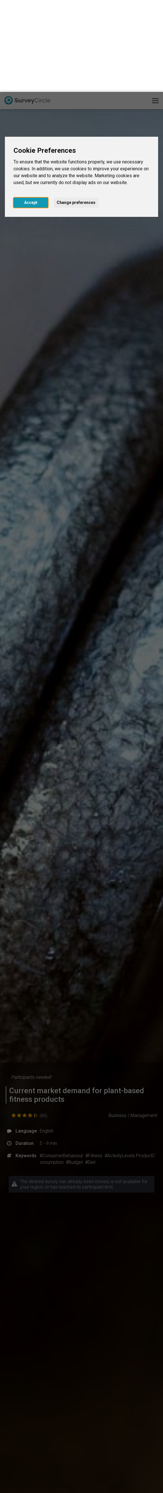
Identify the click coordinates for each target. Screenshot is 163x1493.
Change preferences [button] (76, 110)
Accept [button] (30, 110)
